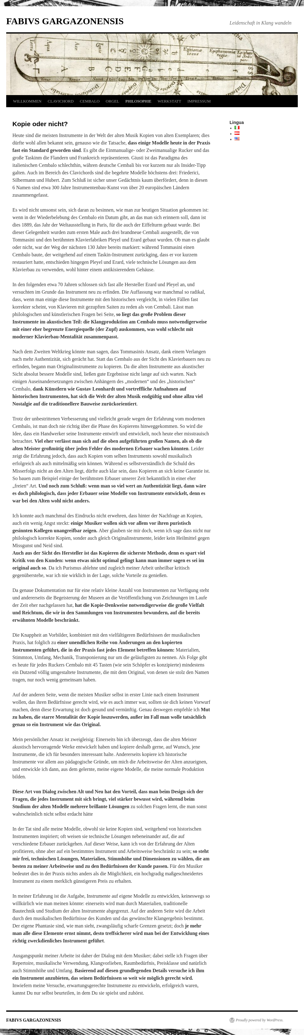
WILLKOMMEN (27, 101)
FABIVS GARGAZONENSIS (65, 21)
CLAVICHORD (61, 101)
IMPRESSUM (199, 101)
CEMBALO (90, 101)
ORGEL (112, 101)
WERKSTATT (169, 101)
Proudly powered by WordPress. (260, 1020)
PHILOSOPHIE (138, 101)
